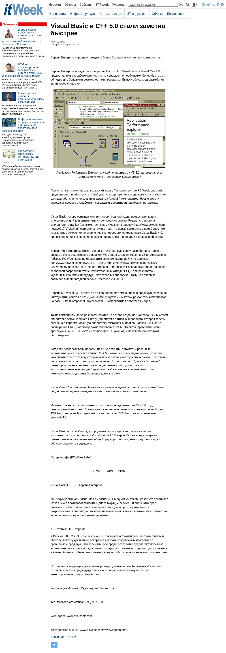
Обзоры (70, 4)
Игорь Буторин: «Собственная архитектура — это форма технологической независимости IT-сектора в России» (21, 37)
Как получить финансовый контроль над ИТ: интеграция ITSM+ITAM (20, 156)
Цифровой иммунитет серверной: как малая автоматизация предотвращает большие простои (23, 125)
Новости (55, 4)
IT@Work (102, 4)
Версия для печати (63, 636)
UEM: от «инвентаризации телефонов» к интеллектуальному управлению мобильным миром (22, 70)
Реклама (118, 4)
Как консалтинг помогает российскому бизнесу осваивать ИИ (31, 97)
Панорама (10, 24)
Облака (157, 14)
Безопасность (177, 14)
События (86, 4)
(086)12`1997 (58, 41)
